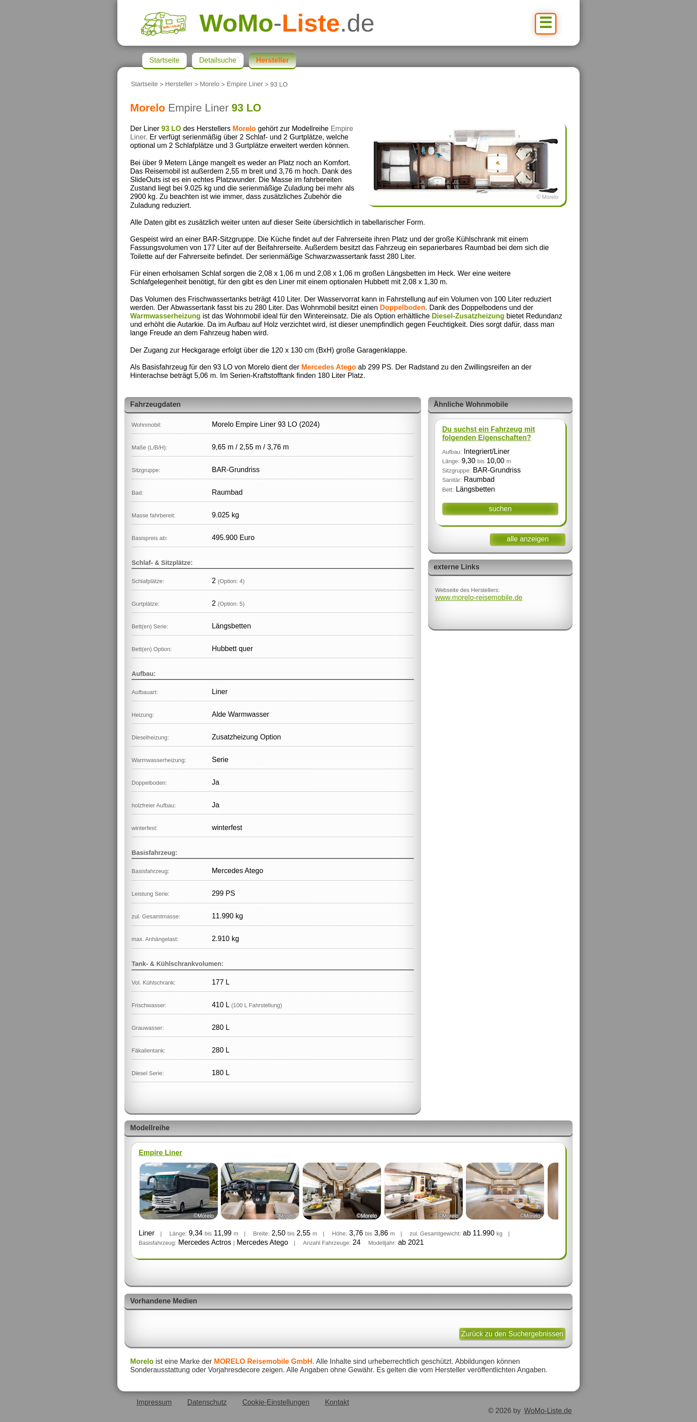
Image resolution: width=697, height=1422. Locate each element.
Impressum (154, 1402)
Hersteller (179, 84)
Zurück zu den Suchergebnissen (512, 1334)
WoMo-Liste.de (548, 1410)
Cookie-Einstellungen (275, 1402)
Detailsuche (217, 60)
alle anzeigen (528, 539)
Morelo (210, 84)
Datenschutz (207, 1402)
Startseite (144, 84)
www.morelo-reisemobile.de (479, 597)
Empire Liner (245, 84)
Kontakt (337, 1402)
